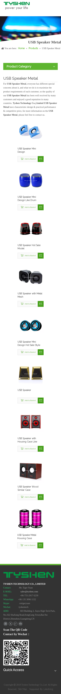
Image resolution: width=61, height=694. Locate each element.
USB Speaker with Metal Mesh (30, 295)
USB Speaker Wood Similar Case (28, 488)
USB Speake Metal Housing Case (26, 537)
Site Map (23, 689)
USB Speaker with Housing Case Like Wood (27, 440)
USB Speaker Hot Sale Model (29, 247)
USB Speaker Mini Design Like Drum (27, 198)
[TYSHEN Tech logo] (29, 575)
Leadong (48, 689)
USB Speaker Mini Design (27, 150)
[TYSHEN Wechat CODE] (16, 652)
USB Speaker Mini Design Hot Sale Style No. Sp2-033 (29, 343)
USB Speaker (24, 390)
